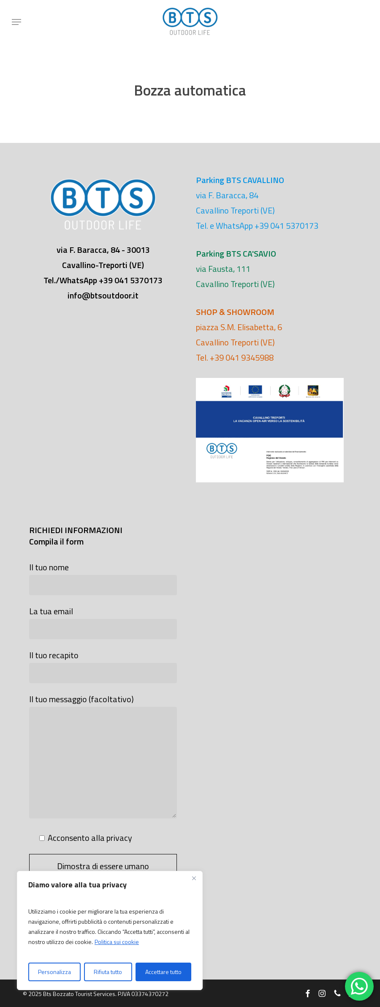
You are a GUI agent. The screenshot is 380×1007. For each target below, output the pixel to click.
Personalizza (54, 971)
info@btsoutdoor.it (103, 295)
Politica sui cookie (117, 941)
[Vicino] (194, 878)
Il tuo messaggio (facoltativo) (103, 757)
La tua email (103, 622)
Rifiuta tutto (108, 971)
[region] (110, 930)
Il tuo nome (103, 578)
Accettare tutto (163, 971)
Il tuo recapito (103, 666)
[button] (16, 22)
